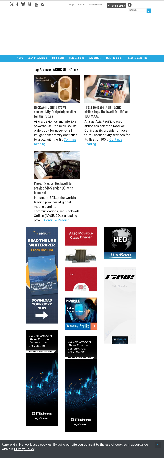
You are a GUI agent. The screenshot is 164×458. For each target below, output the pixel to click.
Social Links (118, 5)
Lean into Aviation (37, 57)
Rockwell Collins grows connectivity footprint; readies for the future (55, 111)
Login (71, 4)
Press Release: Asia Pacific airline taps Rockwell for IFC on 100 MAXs (106, 111)
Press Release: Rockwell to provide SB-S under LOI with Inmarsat (53, 187)
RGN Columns (76, 57)
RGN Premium (114, 57)
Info (129, 5)
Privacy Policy (95, 4)
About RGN (95, 57)
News (20, 57)
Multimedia (58, 57)
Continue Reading (56, 220)
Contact (82, 4)
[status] (158, 445)
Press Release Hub (137, 57)
